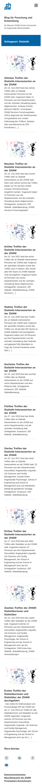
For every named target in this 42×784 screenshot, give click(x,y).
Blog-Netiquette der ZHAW (17, 778)
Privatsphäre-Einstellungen (17, 781)
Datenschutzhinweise (15, 775)
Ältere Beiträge (11, 749)
